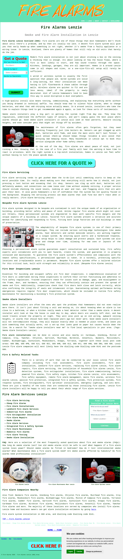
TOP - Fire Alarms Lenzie (16, 519)
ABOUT (97, 21)
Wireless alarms (47, 88)
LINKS (89, 21)
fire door (64, 274)
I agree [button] (70, 551)
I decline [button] (79, 551)
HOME (83, 21)
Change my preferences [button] (94, 551)
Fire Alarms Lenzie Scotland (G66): (21, 41)
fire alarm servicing (43, 369)
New (10, 539)
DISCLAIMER (115, 21)
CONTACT (105, 21)
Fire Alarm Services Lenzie (24, 394)
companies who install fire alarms (100, 507)
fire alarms (67, 127)
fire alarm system (99, 44)
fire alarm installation (51, 57)
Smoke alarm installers (15, 114)
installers (100, 107)
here (93, 509)
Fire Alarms (18, 539)
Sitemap (4, 539)
